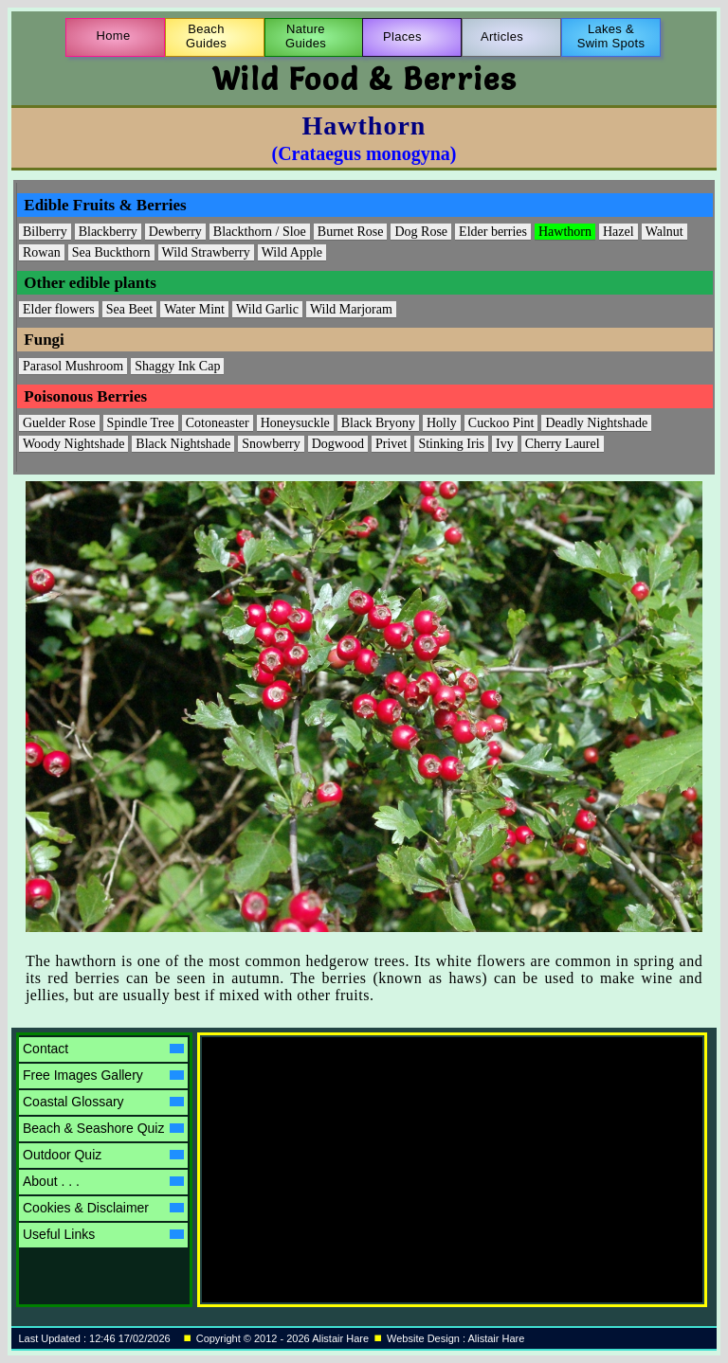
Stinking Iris (451, 444)
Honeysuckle (295, 423)
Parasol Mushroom (73, 366)
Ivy (505, 444)
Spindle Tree (140, 423)
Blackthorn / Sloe (259, 231)
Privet (391, 444)
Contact (103, 1048)
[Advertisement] (368, 1155)
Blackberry (108, 231)
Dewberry (175, 231)
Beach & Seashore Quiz (103, 1128)
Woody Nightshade (73, 444)
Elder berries (493, 231)
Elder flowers (59, 309)
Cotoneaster (217, 423)
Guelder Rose (59, 423)
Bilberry (45, 231)
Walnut (664, 231)
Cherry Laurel (562, 444)
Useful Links (103, 1234)
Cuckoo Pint (501, 423)
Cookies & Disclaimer (103, 1207)
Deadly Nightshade (596, 423)
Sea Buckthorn (111, 252)
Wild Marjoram (351, 309)
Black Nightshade (183, 444)
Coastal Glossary (103, 1101)
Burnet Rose (351, 231)
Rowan (42, 252)
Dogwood (338, 444)
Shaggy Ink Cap (177, 366)
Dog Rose (420, 231)
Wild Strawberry (206, 252)
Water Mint (194, 309)
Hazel (618, 231)
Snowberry (271, 444)
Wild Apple (292, 252)
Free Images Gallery (103, 1075)
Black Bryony (378, 423)
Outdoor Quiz (103, 1154)
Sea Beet (129, 309)
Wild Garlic (267, 309)
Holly (442, 423)
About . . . (103, 1181)
